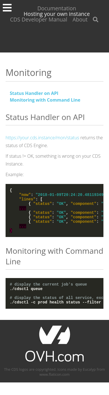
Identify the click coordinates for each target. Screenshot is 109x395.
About (80, 19)
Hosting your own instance (57, 14)
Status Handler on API (34, 93)
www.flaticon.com (55, 386)
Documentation (56, 8)
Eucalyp (89, 381)
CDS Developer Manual (38, 19)
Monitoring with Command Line (45, 100)
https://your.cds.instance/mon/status (42, 138)
